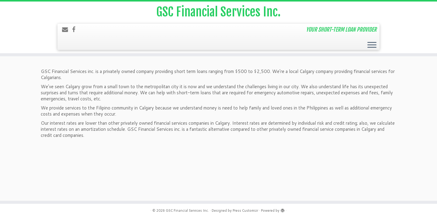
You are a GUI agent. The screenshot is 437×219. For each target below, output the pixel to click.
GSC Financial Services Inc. (218, 12)
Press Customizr (245, 210)
